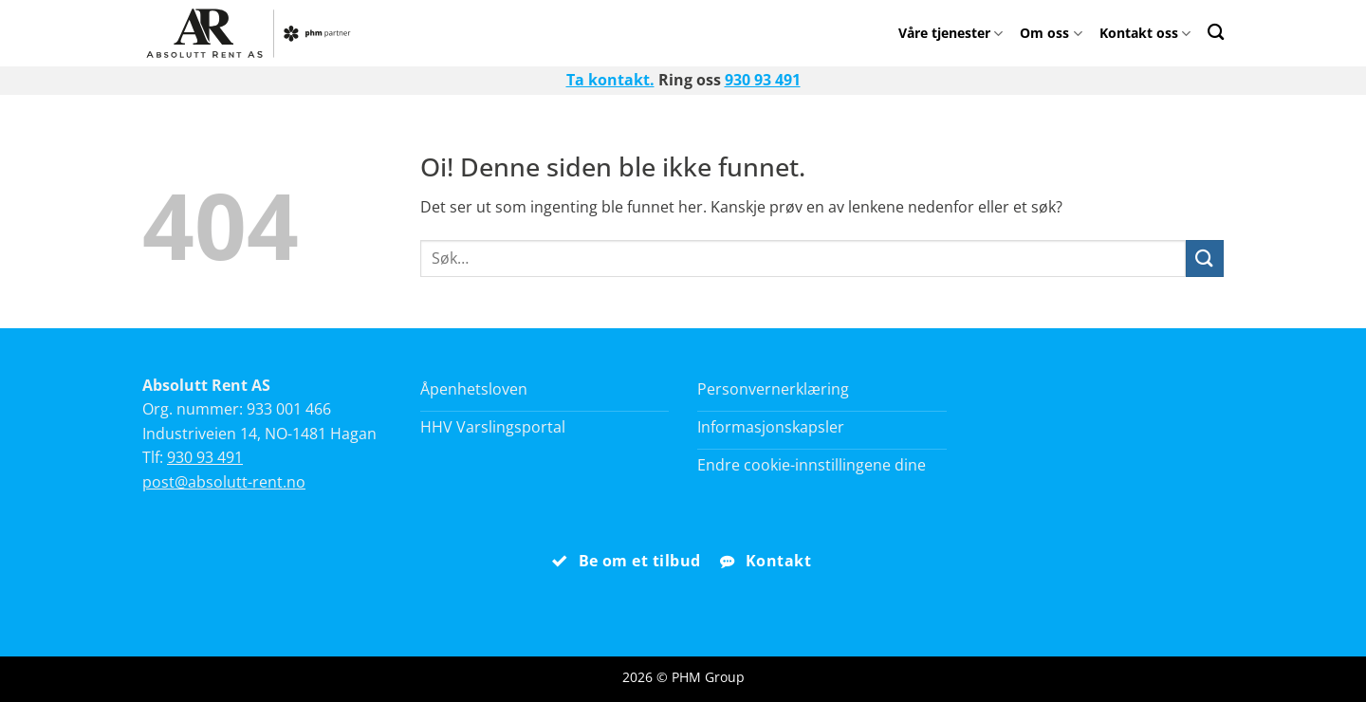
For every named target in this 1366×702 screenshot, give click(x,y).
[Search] (1216, 32)
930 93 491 (763, 79)
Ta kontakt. (610, 79)
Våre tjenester (950, 33)
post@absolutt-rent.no (223, 481)
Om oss (1050, 33)
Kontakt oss (1145, 33)
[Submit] (1205, 258)
